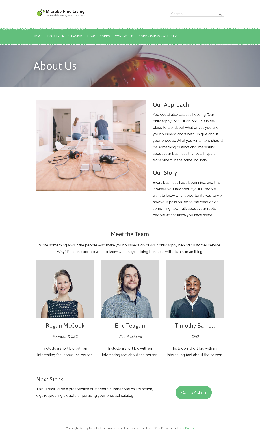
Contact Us (124, 36)
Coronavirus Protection (159, 36)
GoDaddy (187, 428)
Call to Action (193, 392)
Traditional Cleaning (64, 36)
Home (37, 36)
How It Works (98, 36)
